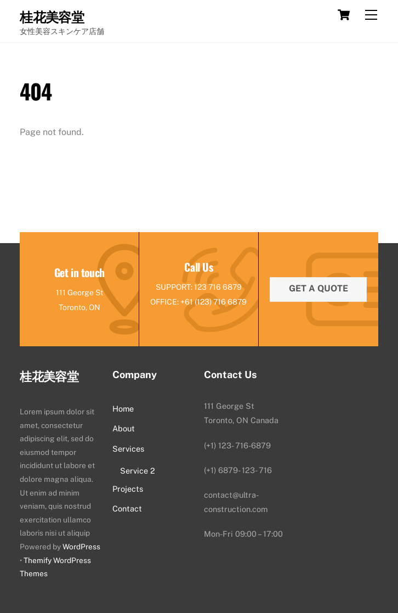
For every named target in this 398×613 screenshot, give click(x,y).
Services (128, 448)
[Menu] (371, 15)
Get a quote (318, 288)
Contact (127, 508)
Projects (127, 488)
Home (123, 408)
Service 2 (137, 470)
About (123, 428)
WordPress (81, 546)
